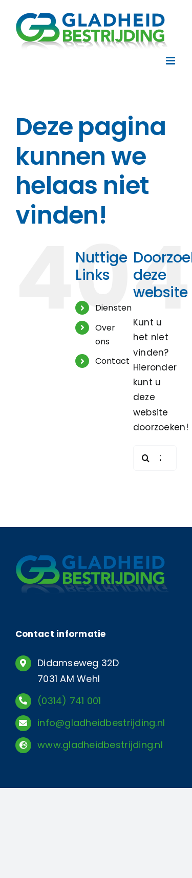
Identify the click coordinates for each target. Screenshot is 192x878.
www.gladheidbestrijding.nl (100, 744)
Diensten (113, 308)
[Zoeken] (146, 458)
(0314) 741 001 (69, 700)
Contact (112, 361)
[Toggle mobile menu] (171, 60)
